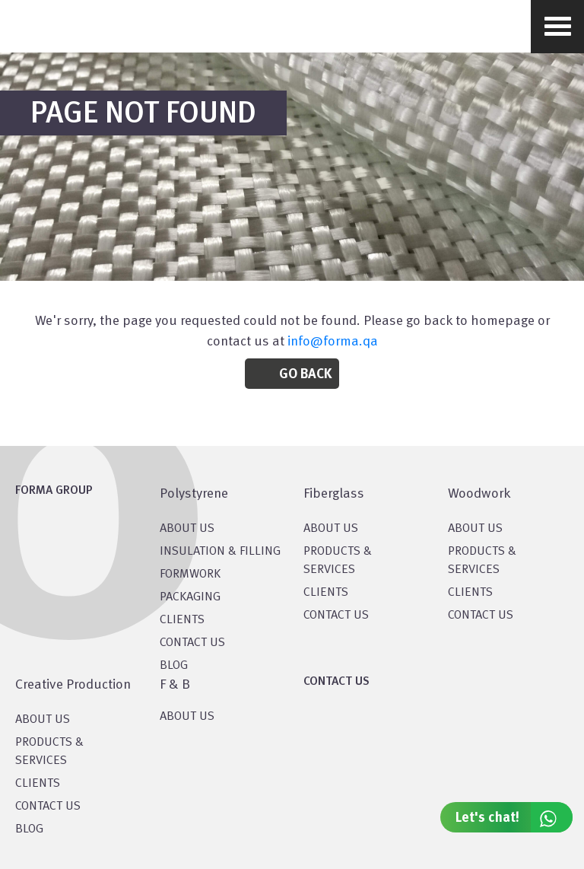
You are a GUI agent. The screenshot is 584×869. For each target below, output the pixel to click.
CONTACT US (192, 643)
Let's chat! (514, 817)
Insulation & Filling (220, 552)
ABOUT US (187, 717)
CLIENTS (182, 620)
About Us (330, 529)
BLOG (174, 666)
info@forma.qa (332, 342)
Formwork (190, 574)
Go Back (305, 374)
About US (187, 529)
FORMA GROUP (54, 491)
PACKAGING (190, 597)
